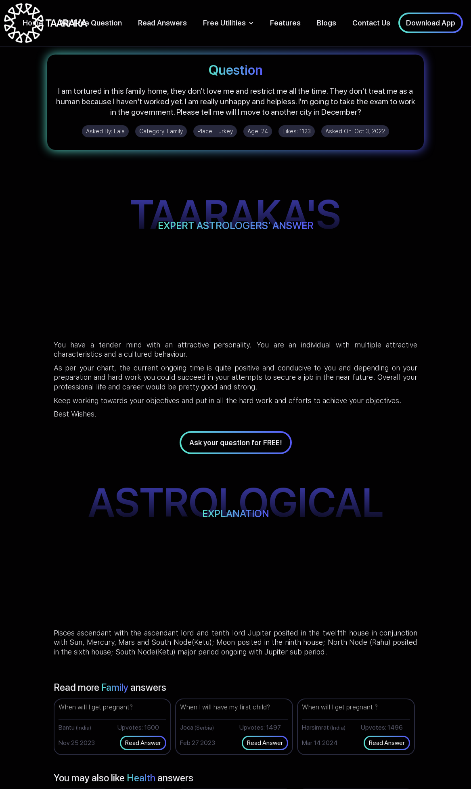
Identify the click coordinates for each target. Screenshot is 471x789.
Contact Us (371, 23)
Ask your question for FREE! (235, 442)
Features (285, 23)
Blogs (326, 23)
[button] (228, 23)
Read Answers (162, 23)
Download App (430, 23)
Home (33, 23)
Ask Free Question (90, 23)
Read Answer (143, 743)
